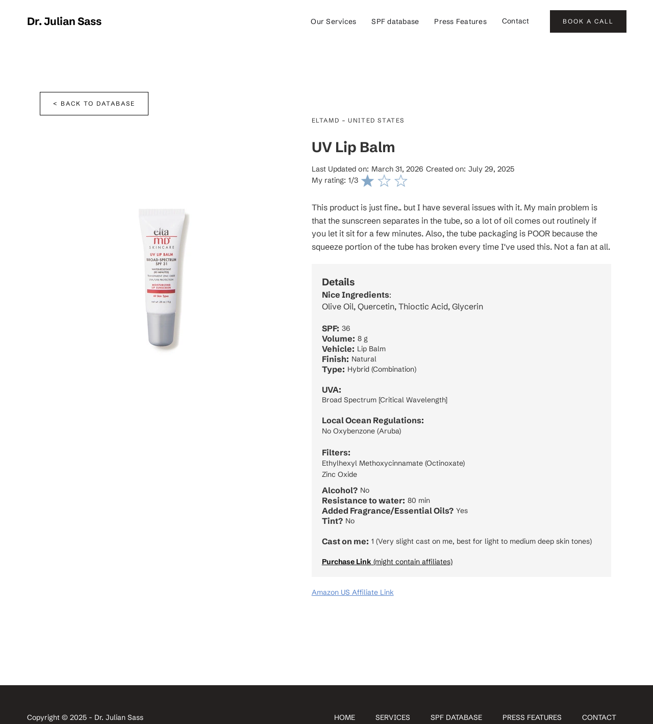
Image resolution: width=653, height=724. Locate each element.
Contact (516, 21)
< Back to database (94, 103)
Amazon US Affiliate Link (353, 592)
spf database (456, 717)
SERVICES (392, 717)
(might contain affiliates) (387, 561)
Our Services (333, 21)
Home (344, 717)
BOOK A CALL (588, 21)
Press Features (460, 21)
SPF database (395, 21)
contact (599, 717)
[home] (64, 21)
